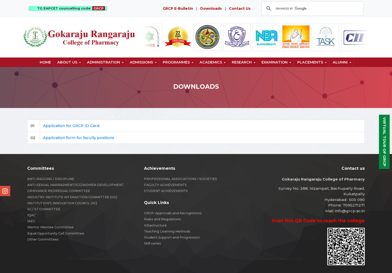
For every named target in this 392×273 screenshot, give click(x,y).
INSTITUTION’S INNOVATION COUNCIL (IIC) (62, 203)
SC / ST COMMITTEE (43, 209)
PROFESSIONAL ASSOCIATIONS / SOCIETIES (180, 179)
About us (67, 62)
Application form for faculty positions (78, 137)
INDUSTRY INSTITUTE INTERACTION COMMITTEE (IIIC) (72, 197)
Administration (103, 62)
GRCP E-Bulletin (178, 8)
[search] (312, 9)
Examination (275, 62)
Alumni (340, 62)
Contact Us (239, 8)
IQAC (31, 215)
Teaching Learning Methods (167, 231)
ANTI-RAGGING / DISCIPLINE (50, 179)
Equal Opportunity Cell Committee (55, 233)
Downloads (211, 8)
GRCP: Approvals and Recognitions (173, 213)
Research (242, 62)
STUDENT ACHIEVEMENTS (166, 191)
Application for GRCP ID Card (71, 125)
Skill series (152, 243)
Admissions (141, 62)
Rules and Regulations (162, 219)
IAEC (31, 221)
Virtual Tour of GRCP (384, 141)
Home (45, 62)
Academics (211, 62)
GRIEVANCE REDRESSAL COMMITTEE (58, 191)
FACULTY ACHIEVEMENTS (165, 185)
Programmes (176, 62)
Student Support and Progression (172, 237)
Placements (310, 62)
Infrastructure (155, 225)
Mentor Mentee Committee (50, 227)
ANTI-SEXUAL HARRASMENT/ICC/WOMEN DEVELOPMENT (75, 185)
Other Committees (43, 239)
